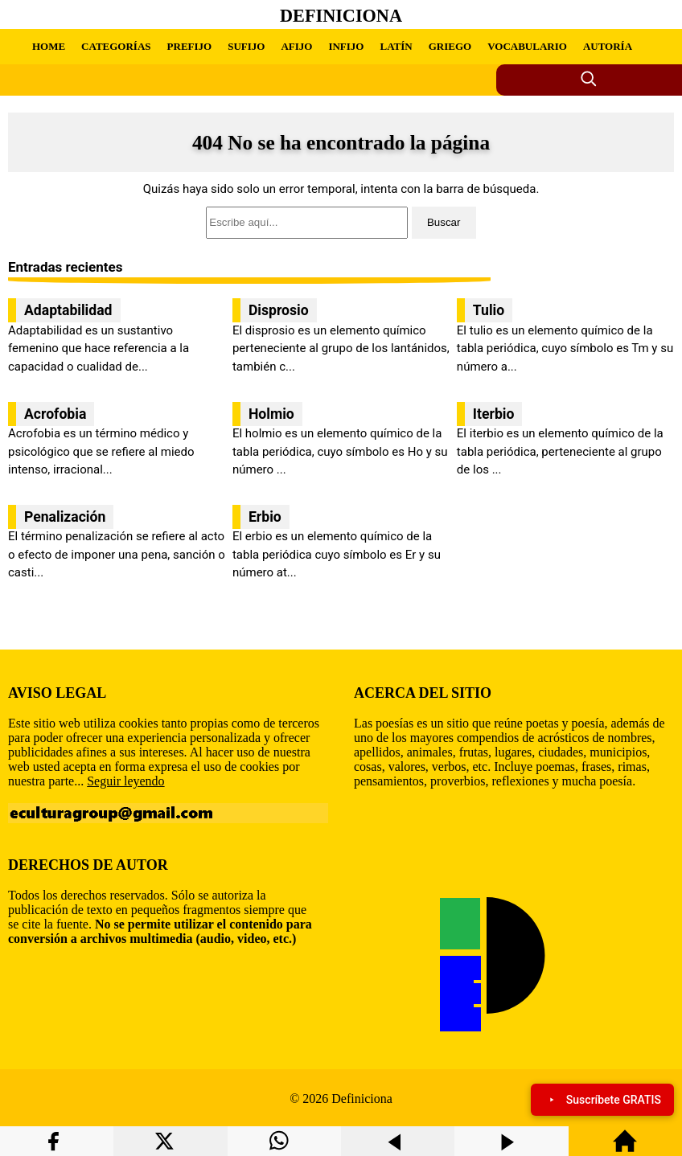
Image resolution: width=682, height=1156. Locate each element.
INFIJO (346, 46)
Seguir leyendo (125, 781)
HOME (48, 46)
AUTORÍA (607, 46)
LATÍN (396, 46)
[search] (341, 223)
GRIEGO (450, 46)
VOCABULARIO (527, 46)
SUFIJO (246, 46)
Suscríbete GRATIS (602, 1100)
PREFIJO (189, 46)
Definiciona (341, 16)
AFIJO (296, 46)
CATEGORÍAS (115, 46)
